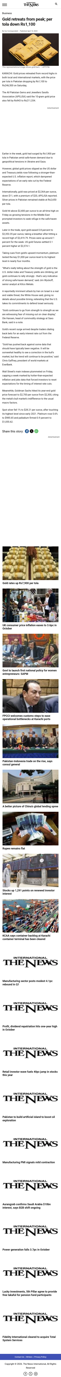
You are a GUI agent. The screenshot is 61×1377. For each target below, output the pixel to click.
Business (7, 13)
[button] (27, 431)
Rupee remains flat (14, 848)
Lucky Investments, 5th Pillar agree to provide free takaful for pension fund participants (30, 1293)
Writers (29, 1357)
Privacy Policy (40, 1357)
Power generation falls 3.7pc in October (26, 1249)
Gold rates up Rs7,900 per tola (20, 583)
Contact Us (19, 1357)
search (57, 5)
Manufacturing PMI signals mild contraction (29, 1162)
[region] (30, 128)
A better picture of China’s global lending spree (30, 806)
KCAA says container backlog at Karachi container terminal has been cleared (26, 937)
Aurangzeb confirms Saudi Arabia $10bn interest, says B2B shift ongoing (27, 1206)
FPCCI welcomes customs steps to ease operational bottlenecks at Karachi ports (26, 717)
